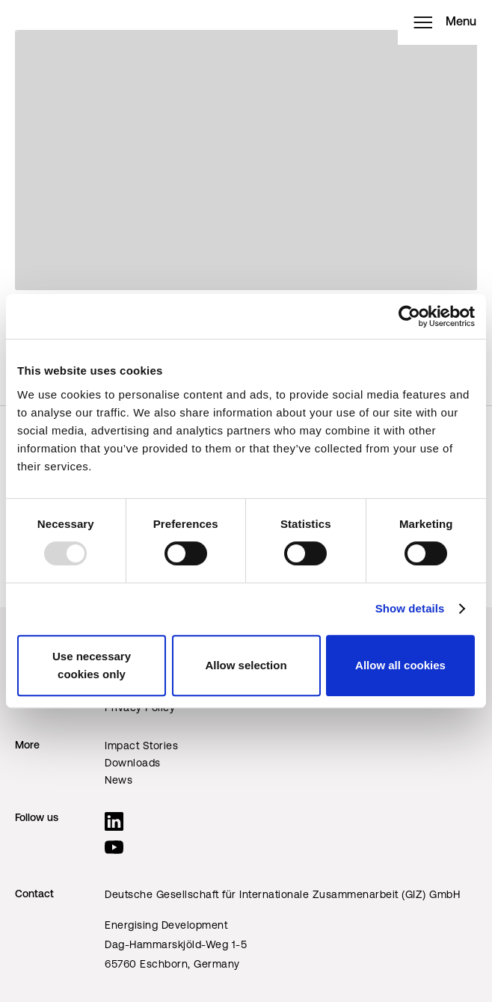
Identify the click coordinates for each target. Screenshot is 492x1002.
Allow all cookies (400, 665)
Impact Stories (141, 746)
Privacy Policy (140, 708)
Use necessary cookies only (91, 665)
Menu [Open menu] (444, 22)
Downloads (133, 763)
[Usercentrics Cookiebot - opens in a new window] (409, 316)
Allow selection (245, 665)
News (118, 781)
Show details (410, 608)
